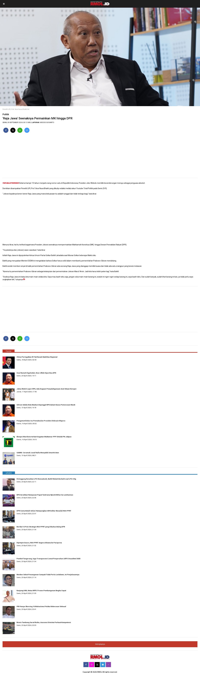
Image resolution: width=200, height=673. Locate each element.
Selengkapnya (100, 644)
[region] (100, 156)
